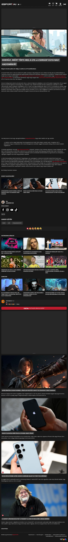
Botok (4, 223)
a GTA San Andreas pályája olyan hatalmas (52, 77)
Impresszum (31, 534)
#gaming (3, 214)
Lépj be (26, 308)
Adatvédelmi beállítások (59, 534)
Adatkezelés (48, 534)
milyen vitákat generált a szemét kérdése (31, 76)
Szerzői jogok (39, 534)
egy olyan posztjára (23, 149)
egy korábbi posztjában (59, 161)
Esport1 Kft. (16, 534)
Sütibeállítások (49, 536)
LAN (9, 223)
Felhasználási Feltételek (61, 536)
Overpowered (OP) (17, 223)
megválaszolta (30, 138)
